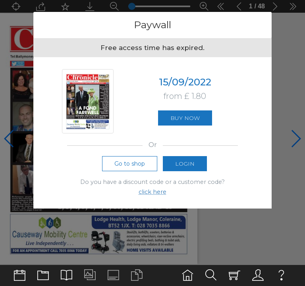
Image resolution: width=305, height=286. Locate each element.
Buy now (185, 118)
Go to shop (129, 163)
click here (152, 192)
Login (185, 163)
